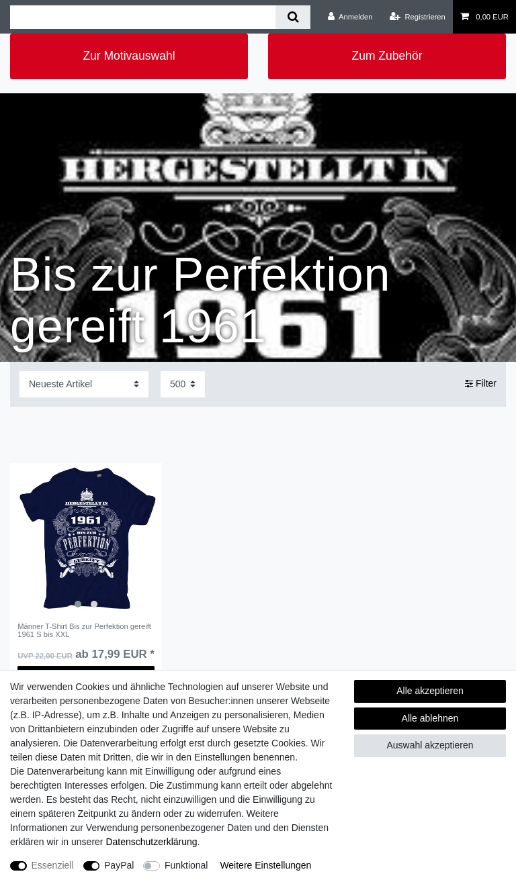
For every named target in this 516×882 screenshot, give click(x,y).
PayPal (119, 865)
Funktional (186, 865)
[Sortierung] (83, 384)
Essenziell (53, 865)
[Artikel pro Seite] (183, 384)
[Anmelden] (350, 17)
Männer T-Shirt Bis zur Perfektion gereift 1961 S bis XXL (84, 630)
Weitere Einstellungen (265, 865)
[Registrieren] (417, 17)
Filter (481, 384)
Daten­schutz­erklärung (151, 841)
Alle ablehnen (430, 718)
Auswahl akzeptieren (429, 745)
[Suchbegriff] (142, 17)
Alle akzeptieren (430, 690)
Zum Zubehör (386, 55)
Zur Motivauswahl (129, 55)
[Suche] (292, 17)
